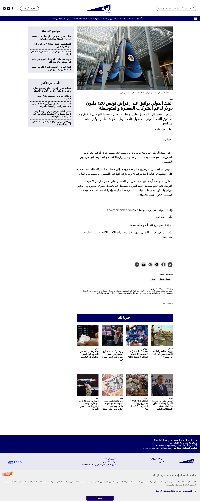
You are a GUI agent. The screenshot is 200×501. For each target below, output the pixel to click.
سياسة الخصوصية (109, 462)
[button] (100, 485)
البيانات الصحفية (80, 18)
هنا (130, 225)
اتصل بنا (161, 462)
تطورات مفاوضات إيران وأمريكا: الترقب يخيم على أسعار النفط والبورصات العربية (51, 105)
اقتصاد (131, 18)
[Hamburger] (195, 18)
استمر (100, 498)
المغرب (96, 349)
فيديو (171, 398)
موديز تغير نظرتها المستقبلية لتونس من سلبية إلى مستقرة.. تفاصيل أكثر (51, 60)
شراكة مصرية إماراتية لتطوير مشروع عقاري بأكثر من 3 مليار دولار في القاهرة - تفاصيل (51, 89)
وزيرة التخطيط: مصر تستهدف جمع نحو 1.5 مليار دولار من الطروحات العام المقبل (112, 404)
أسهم (121, 349)
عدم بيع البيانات (110, 459)
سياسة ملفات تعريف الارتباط (168, 491)
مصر (121, 398)
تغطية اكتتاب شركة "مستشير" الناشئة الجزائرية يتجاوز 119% (138, 354)
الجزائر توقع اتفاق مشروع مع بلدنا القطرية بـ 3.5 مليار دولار (139, 404)
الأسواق (140, 18)
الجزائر (170, 349)
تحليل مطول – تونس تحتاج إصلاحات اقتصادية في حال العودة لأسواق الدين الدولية (51, 37)
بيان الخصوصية (189, 491)
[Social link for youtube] (4, 8)
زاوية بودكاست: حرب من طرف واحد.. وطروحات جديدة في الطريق (88, 404)
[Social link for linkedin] (8, 8)
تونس (153, 279)
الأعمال (122, 18)
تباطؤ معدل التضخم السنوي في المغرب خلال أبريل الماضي (89, 354)
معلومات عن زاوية (157, 459)
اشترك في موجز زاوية (62, 18)
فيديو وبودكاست (109, 18)
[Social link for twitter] (16, 8)
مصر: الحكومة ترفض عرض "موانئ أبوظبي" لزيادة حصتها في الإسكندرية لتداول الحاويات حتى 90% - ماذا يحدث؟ (52, 114)
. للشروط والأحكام (104, 293)
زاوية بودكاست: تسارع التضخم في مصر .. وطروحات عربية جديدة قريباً (112, 355)
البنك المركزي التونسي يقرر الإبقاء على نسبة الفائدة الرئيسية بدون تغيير (51, 68)
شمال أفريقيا (165, 279)
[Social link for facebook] (12, 8)
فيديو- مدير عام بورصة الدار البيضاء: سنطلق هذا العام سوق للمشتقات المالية (162, 404)
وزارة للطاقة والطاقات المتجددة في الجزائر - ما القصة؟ (162, 354)
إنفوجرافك (95, 18)
